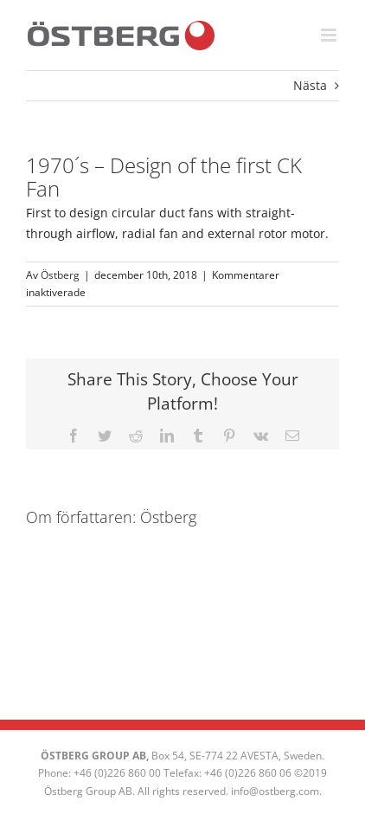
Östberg (60, 275)
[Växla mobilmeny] (330, 35)
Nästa (310, 85)
